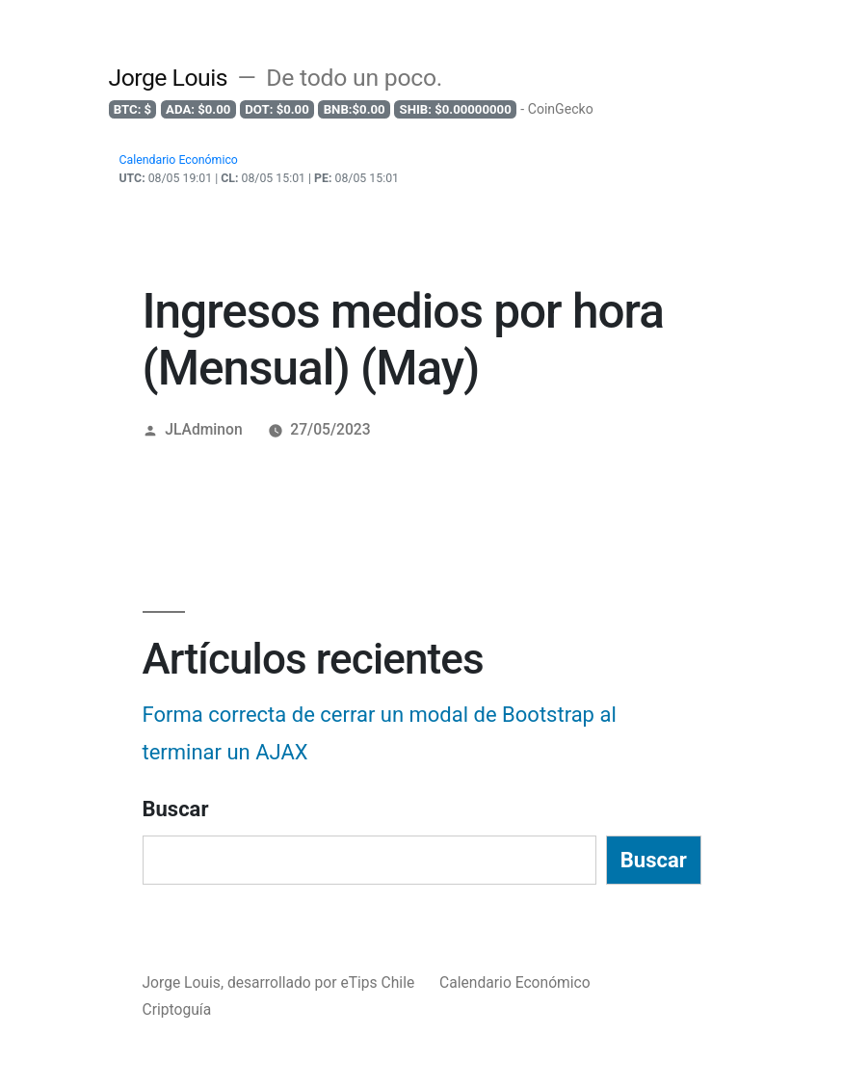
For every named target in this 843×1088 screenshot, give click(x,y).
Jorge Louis (168, 78)
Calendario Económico (515, 982)
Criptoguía (177, 1009)
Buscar (176, 809)
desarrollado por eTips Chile (322, 982)
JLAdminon (203, 429)
